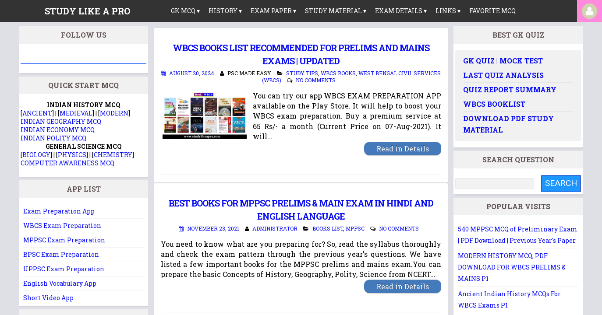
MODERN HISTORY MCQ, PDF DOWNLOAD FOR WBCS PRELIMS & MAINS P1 (512, 267)
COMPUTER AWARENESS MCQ (67, 163)
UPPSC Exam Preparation (63, 269)
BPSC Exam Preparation (61, 254)
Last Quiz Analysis (503, 75)
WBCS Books (338, 73)
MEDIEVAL (76, 113)
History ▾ (225, 11)
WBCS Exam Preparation (62, 225)
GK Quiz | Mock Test (503, 60)
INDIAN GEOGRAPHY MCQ (61, 121)
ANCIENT (37, 113)
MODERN (114, 113)
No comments (316, 80)
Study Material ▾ (335, 11)
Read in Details (402, 148)
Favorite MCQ (492, 11)
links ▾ (448, 11)
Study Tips (302, 73)
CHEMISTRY (113, 154)
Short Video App (48, 298)
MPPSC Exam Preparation (64, 240)
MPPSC (355, 228)
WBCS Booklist (494, 103)
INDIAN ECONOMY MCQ (58, 130)
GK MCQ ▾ (185, 11)
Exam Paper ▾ (273, 11)
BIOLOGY (36, 154)
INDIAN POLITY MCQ (53, 138)
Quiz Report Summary (509, 89)
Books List (327, 228)
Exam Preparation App (59, 211)
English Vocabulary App (59, 283)
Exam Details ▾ (401, 11)
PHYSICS (72, 154)
